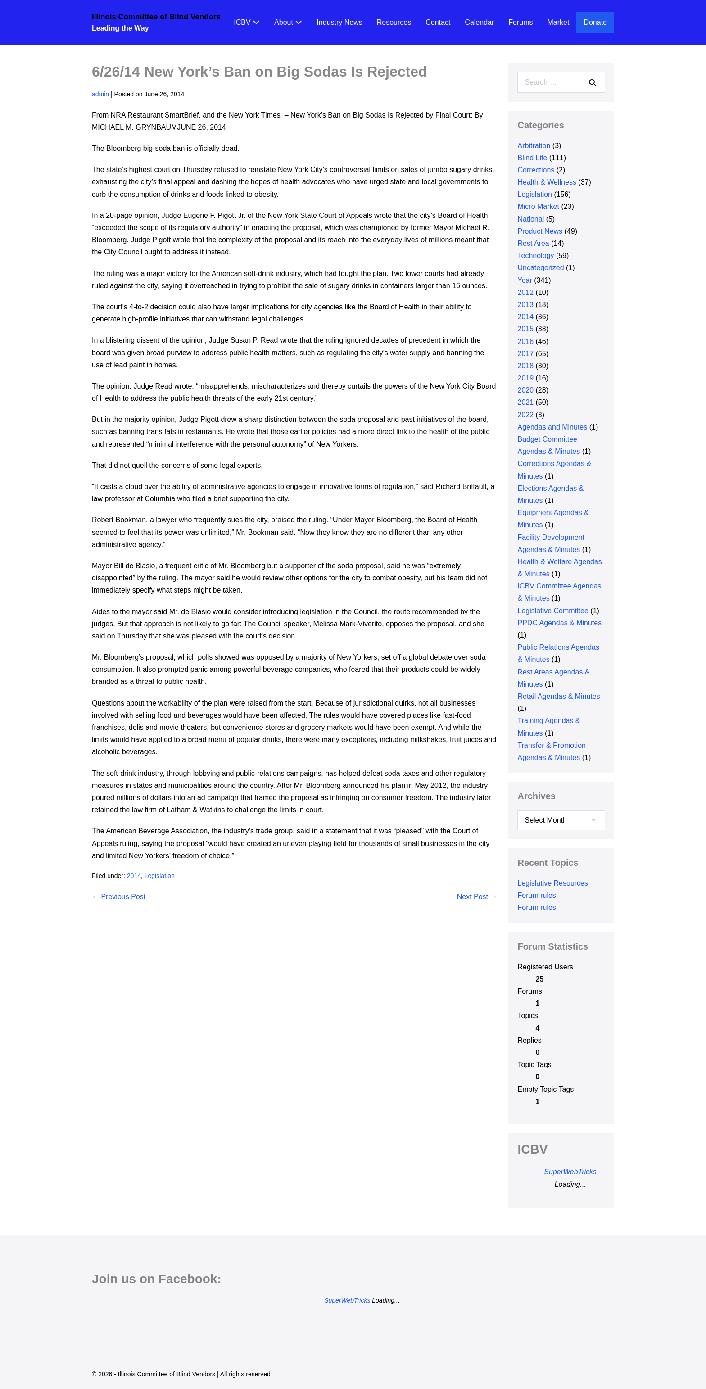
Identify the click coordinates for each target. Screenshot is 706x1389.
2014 (134, 875)
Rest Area (533, 243)
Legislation (160, 875)
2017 (525, 353)
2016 (525, 341)
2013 (525, 304)
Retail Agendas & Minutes (558, 696)
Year (524, 280)
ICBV (247, 22)
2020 (525, 390)
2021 (525, 402)
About (288, 22)
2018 (525, 366)
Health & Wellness (546, 182)
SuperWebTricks (570, 1172)
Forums (520, 22)
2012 (525, 292)
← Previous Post (118, 896)
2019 (525, 378)
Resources (394, 22)
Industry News (339, 22)
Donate (595, 22)
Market (559, 22)
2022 (525, 415)
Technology (535, 255)
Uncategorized (540, 267)
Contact (437, 22)
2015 (525, 329)
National (530, 219)
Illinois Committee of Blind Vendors (156, 17)
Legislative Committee (552, 611)
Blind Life (532, 158)
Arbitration (533, 145)
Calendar (479, 22)
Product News (539, 231)
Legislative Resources (552, 883)
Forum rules (536, 895)
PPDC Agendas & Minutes (559, 623)
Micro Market (538, 206)
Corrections (535, 170)
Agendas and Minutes (552, 427)
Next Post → (477, 896)
